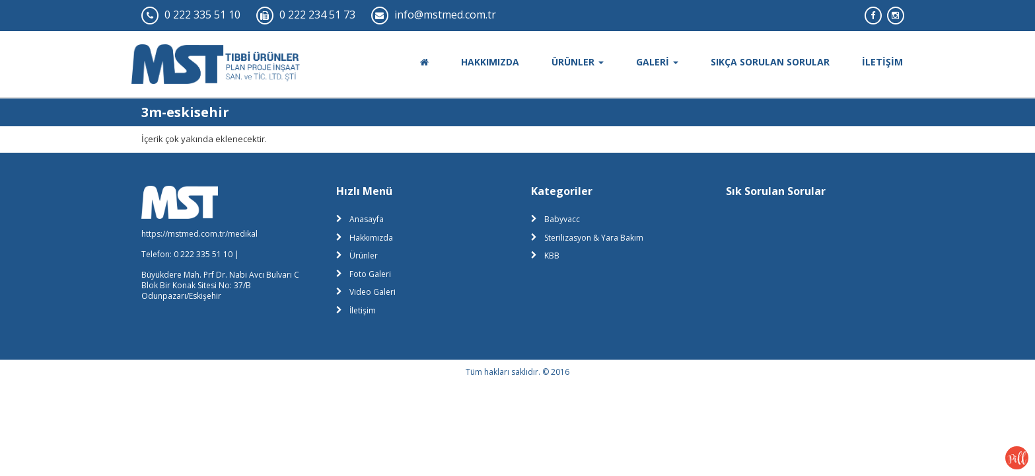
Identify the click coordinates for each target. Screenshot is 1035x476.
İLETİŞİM (882, 62)
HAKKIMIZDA (490, 62)
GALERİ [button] (657, 62)
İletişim (362, 310)
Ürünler (363, 255)
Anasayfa (366, 219)
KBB (551, 255)
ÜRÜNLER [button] (578, 62)
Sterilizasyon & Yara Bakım (593, 237)
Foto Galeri (370, 274)
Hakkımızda (371, 237)
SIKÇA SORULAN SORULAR (770, 62)
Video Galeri (372, 292)
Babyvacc (562, 219)
